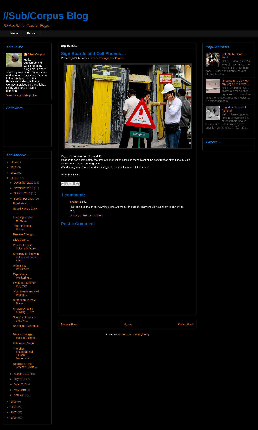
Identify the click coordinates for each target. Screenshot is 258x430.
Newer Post (69, 324)
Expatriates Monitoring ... (22, 276)
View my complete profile (21, 95)
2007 (14, 412)
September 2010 (24, 198)
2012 (14, 167)
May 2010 (20, 389)
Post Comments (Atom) (135, 334)
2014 (14, 162)
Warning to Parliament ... (22, 267)
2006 (14, 417)
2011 (14, 172)
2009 (14, 401)
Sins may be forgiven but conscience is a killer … (26, 257)
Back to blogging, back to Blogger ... (25, 336)
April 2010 (20, 395)
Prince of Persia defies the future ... (26, 247)
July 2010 (20, 379)
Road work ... (21, 203)
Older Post (185, 324)
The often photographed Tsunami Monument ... (23, 353)
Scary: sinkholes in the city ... (24, 319)
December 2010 (24, 182)
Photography (106, 58)
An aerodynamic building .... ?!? (23, 310)
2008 (14, 407)
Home (14, 33)
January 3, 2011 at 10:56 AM (86, 215)
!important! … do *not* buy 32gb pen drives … (236, 82)
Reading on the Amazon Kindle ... (25, 365)
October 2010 (22, 193)
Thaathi (74, 201)
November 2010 (24, 188)
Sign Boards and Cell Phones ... (26, 293)
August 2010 (22, 373)
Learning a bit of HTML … (23, 219)
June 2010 (20, 384)
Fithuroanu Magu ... (25, 343)
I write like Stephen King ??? (24, 284)
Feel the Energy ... (24, 234)
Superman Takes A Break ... (24, 302)
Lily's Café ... (21, 239)
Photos (31, 33)
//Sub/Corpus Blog (45, 15)
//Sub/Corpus (36, 54)
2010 (14, 178)
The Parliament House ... (22, 227)
